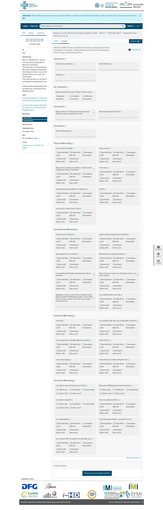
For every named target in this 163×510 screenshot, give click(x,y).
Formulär (135, 50)
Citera (158, 261)
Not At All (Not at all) (62, 154)
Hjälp (158, 254)
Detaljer (64, 41)
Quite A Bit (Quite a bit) (61, 160)
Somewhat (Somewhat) (87, 154)
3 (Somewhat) (89, 390)
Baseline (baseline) (60, 97)
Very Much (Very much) (74, 160)
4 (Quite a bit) (63, 393)
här (23, 18)
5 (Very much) (76, 393)
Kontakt (24, 502)
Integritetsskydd (63, 502)
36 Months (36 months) (87, 97)
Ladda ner (40, 33)
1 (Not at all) (62, 390)
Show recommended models (97, 473)
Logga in (26, 26)
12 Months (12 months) (74, 97)
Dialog (31, 33)
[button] (135, 41)
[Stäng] (139, 16)
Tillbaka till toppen (133, 458)
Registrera (34, 26)
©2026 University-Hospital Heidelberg (124, 502)
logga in (36, 138)
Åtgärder (130, 26)
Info (23, 33)
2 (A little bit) (75, 390)
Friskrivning (51, 502)
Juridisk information (36, 502)
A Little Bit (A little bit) (74, 154)
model (56, 41)
